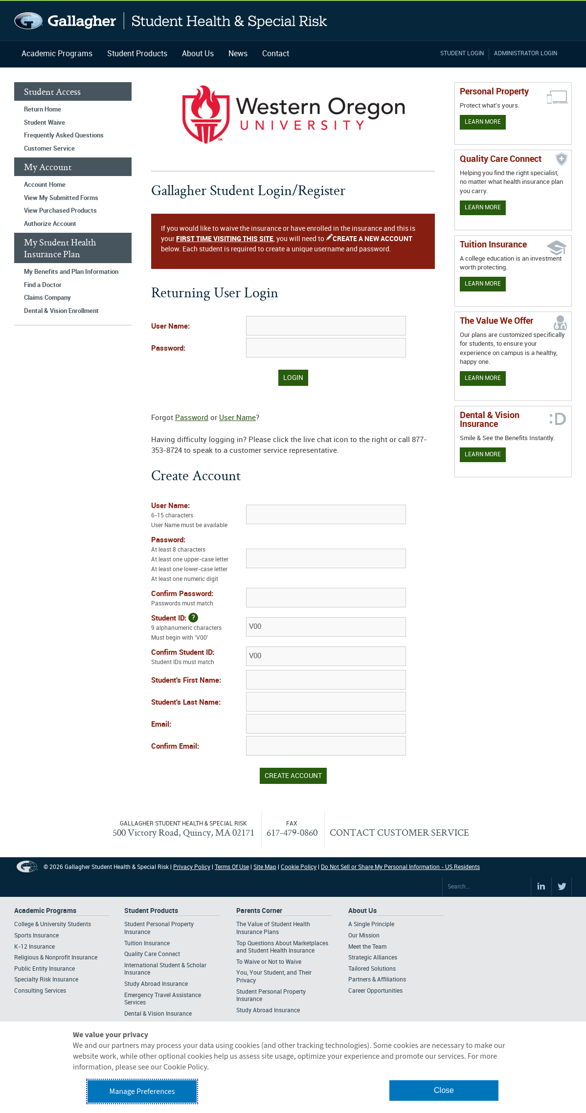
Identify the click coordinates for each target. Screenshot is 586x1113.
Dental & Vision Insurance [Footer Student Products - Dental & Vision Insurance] (158, 1014)
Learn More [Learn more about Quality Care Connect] (483, 207)
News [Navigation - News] (238, 54)
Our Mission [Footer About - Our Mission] (364, 936)
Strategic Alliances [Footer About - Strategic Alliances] (372, 958)
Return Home (42, 109)
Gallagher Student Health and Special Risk (171, 20)
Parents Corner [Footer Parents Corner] (259, 910)
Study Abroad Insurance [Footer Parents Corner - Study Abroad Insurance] (268, 1010)
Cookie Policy (298, 867)
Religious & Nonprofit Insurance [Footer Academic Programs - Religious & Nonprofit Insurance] (55, 958)
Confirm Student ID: (197, 658)
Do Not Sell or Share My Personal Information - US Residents (400, 867)
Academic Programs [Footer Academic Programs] (45, 910)
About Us (198, 54)
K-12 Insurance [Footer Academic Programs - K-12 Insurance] (34, 947)
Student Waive (44, 122)
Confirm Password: (197, 599)
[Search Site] (487, 887)
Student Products (137, 54)
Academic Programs (57, 54)
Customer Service (49, 148)
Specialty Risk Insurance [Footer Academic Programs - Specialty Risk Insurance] (46, 980)
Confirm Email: (175, 747)
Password (191, 418)
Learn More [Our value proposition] (483, 378)
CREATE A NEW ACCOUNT (372, 239)
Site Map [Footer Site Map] (264, 867)
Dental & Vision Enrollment (61, 311)
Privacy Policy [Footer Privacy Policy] (191, 867)
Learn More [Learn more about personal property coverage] (483, 122)
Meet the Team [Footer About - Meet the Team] (367, 947)
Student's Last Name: (186, 703)
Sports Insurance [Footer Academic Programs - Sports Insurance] (36, 936)
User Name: (170, 327)
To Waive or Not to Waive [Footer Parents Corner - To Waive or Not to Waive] (268, 962)
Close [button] (444, 1090)
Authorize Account (50, 224)
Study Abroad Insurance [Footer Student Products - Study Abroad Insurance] (156, 984)
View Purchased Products (60, 210)
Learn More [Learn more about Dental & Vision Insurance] (483, 454)
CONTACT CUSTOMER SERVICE (399, 832)
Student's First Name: (186, 681)
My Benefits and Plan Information (71, 271)
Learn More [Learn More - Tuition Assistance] (483, 284)
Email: (161, 725)
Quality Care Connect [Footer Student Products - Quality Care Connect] (152, 954)
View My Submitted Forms (61, 198)
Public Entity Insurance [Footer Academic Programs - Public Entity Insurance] (44, 969)
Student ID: (197, 628)
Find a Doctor (43, 285)
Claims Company (47, 297)
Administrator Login (525, 53)
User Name (237, 418)
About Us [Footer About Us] (362, 910)
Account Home (45, 184)
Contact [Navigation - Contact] (275, 54)
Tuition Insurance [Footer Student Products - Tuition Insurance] (147, 943)
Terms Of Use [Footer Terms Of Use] (232, 867)
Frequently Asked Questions (64, 135)
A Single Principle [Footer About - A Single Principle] (371, 924)
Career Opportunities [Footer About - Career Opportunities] (375, 991)
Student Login (462, 53)
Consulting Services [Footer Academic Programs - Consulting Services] (40, 991)
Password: (168, 349)
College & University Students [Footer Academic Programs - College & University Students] (52, 924)
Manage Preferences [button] (142, 1091)
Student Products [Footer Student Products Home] (151, 910)
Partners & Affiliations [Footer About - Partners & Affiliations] (377, 980)
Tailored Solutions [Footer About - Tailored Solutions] (372, 969)
